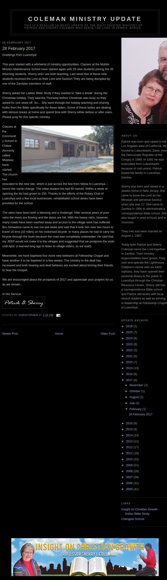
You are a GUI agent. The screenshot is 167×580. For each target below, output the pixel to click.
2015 (130, 429)
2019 (130, 368)
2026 (130, 326)
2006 (130, 483)
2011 (130, 453)
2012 (130, 447)
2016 (130, 423)
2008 (130, 471)
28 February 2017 (140, 414)
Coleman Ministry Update (85, 18)
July (132, 403)
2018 (130, 374)
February (135, 409)
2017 (130, 380)
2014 (130, 435)
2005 (130, 489)
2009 (130, 465)
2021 (130, 356)
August (134, 397)
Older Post (108, 333)
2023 (130, 344)
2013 (130, 441)
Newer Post (10, 333)
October (135, 391)
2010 (130, 459)
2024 (130, 338)
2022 (130, 350)
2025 (130, 332)
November (136, 385)
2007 (130, 477)
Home (59, 333)
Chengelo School (132, 519)
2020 (130, 362)
